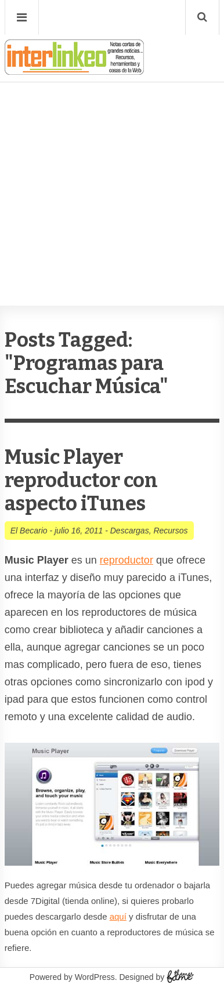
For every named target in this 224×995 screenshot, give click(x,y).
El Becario (29, 530)
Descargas (129, 530)
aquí (118, 916)
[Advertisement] (112, 159)
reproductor (126, 560)
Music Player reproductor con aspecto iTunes (81, 480)
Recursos (170, 530)
